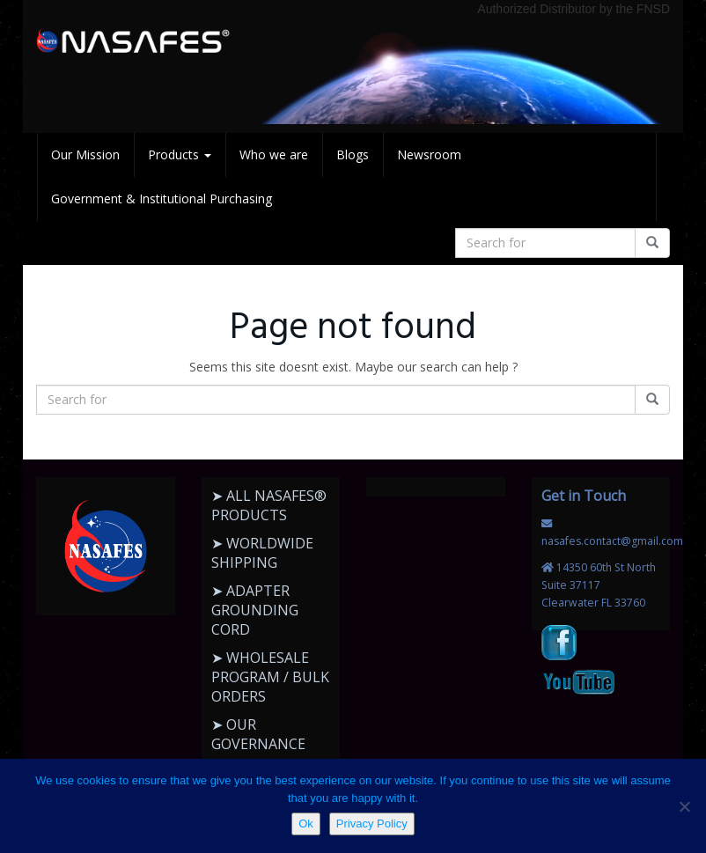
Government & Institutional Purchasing (161, 198)
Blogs (352, 154)
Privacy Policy (372, 823)
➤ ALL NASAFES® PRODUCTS (269, 505)
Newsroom (429, 154)
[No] (684, 806)
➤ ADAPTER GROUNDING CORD (254, 610)
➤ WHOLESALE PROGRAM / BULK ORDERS (270, 677)
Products (179, 154)
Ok (305, 823)
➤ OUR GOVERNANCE (258, 734)
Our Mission (85, 154)
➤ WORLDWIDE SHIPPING (262, 552)
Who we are (273, 154)
